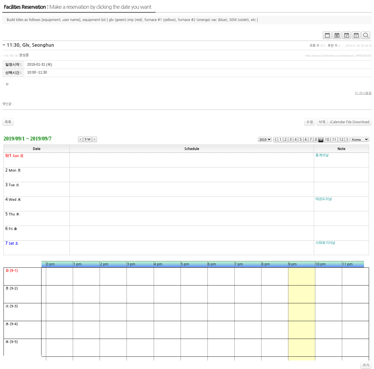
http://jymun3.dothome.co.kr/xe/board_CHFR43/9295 (338, 55)
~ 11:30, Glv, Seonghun (28, 45)
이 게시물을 (363, 93)
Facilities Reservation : (77, 7)
